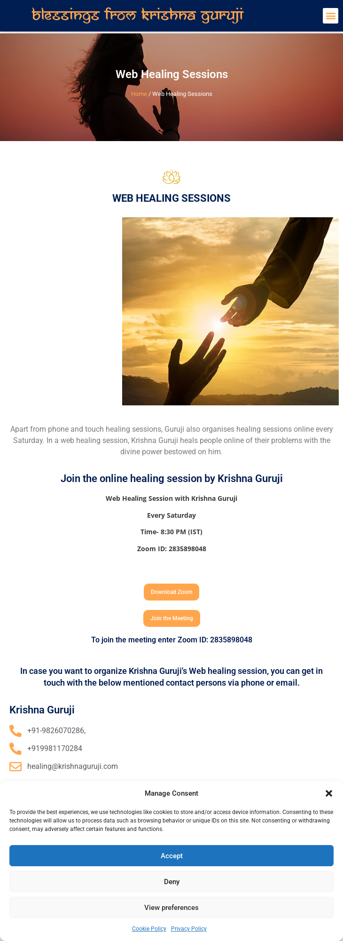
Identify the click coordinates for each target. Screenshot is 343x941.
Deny (171, 882)
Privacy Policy (189, 928)
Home (139, 93)
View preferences (171, 907)
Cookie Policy (149, 928)
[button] (329, 793)
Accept (172, 856)
